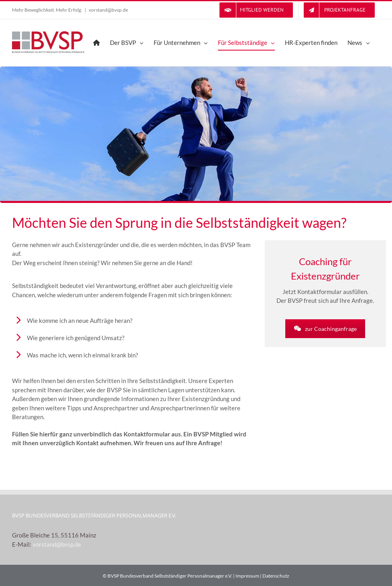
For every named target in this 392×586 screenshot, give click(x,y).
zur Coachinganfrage (325, 328)
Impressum (247, 576)
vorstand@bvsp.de (108, 10)
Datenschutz (275, 576)
